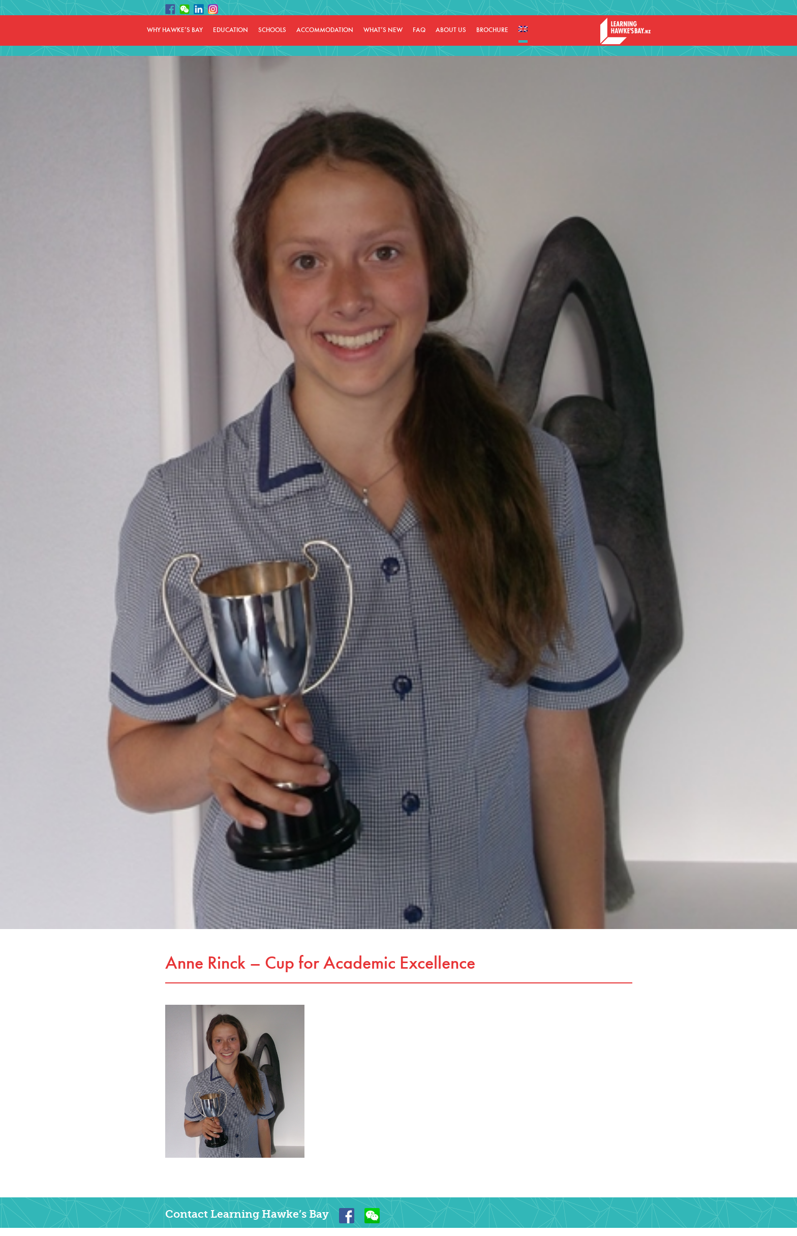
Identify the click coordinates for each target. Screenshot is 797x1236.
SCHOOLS (272, 30)
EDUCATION (230, 30)
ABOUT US (451, 30)
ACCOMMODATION (324, 30)
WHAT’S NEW (383, 30)
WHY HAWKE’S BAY (175, 30)
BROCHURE (492, 30)
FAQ (419, 30)
